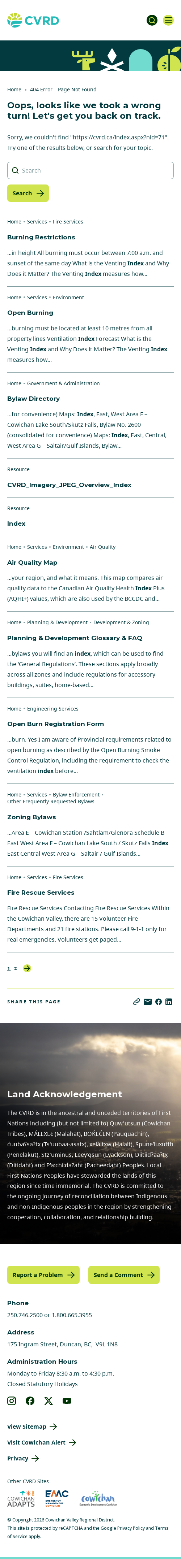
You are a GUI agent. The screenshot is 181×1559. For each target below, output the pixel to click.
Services (37, 221)
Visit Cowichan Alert (36, 1442)
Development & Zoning (121, 622)
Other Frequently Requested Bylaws (50, 801)
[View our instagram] (11, 1401)
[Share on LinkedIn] (169, 1001)
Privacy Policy (131, 1528)
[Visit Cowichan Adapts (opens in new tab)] (21, 1498)
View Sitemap (26, 1426)
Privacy (17, 1458)
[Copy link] (136, 1001)
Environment (68, 297)
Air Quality (102, 546)
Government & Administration (63, 383)
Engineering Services (53, 708)
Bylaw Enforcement (76, 794)
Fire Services (68, 221)
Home (14, 89)
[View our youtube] (67, 1401)
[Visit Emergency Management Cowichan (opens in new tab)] (57, 1498)
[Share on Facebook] (158, 1001)
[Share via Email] (147, 1002)
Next (27, 968)
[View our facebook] (30, 1401)
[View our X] (48, 1401)
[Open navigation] (168, 20)
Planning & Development (57, 622)
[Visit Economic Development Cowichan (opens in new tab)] (98, 1498)
